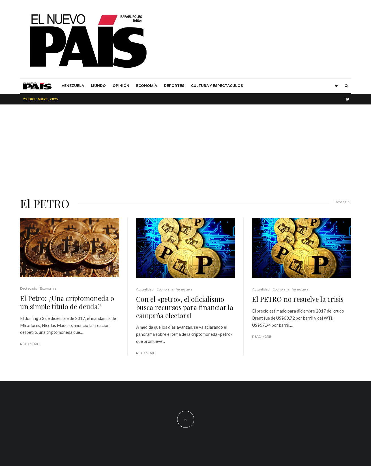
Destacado (28, 288)
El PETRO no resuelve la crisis (298, 299)
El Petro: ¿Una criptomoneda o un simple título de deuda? (67, 302)
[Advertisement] (185, 147)
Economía (146, 86)
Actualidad (145, 289)
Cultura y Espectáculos (217, 86)
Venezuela (73, 86)
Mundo (98, 86)
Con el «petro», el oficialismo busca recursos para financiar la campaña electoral (184, 307)
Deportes (174, 86)
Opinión (121, 86)
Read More (29, 344)
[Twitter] (336, 86)
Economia (48, 288)
